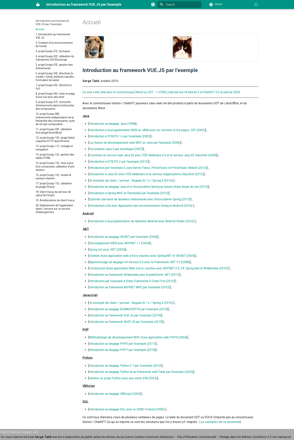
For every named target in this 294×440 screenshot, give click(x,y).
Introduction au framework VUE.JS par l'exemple (52, 22)
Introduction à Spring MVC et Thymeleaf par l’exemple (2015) (129, 193)
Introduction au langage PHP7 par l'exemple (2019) (122, 350)
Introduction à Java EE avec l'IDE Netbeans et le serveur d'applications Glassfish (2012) (146, 174)
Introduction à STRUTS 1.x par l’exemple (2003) (120, 136)
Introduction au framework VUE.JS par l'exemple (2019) (125, 315)
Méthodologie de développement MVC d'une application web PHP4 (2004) (138, 337)
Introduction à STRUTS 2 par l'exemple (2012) (118, 161)
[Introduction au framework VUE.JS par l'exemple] (38, 4)
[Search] (179, 4)
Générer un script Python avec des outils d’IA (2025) (123, 378)
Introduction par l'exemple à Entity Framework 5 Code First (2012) (132, 281)
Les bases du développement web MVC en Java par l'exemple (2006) (134, 142)
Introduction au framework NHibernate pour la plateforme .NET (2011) (134, 274)
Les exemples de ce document (219, 422)
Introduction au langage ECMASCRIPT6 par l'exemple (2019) (128, 309)
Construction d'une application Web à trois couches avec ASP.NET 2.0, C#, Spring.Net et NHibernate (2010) (158, 268)
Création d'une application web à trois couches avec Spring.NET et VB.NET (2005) (142, 256)
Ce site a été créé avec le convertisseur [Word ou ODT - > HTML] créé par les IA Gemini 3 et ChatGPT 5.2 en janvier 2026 (161, 92)
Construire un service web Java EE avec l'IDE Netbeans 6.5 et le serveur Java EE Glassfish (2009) (153, 155)
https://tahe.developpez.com (19, 432)
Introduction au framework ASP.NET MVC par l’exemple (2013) (129, 287)
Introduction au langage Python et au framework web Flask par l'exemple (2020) (141, 372)
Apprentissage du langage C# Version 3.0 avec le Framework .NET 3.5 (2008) (139, 262)
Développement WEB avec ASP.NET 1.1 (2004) (119, 243)
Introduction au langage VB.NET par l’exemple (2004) (123, 237)
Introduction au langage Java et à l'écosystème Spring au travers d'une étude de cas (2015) (148, 186)
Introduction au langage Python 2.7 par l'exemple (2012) (125, 365)
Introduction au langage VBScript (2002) (115, 394)
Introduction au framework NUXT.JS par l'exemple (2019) (126, 322)
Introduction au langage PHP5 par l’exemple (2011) (122, 343)
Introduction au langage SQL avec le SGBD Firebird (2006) (126, 409)
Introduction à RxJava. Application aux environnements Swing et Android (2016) (140, 205)
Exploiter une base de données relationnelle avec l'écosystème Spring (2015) (139, 199)
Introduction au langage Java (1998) (112, 123)
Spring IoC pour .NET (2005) (107, 249)
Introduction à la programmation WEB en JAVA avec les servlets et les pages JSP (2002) (147, 130)
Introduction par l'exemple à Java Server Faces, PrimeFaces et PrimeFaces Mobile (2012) (148, 168)
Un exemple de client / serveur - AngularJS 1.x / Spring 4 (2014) (131, 180)
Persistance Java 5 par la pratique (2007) (116, 149)
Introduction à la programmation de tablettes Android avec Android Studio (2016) (141, 221)
